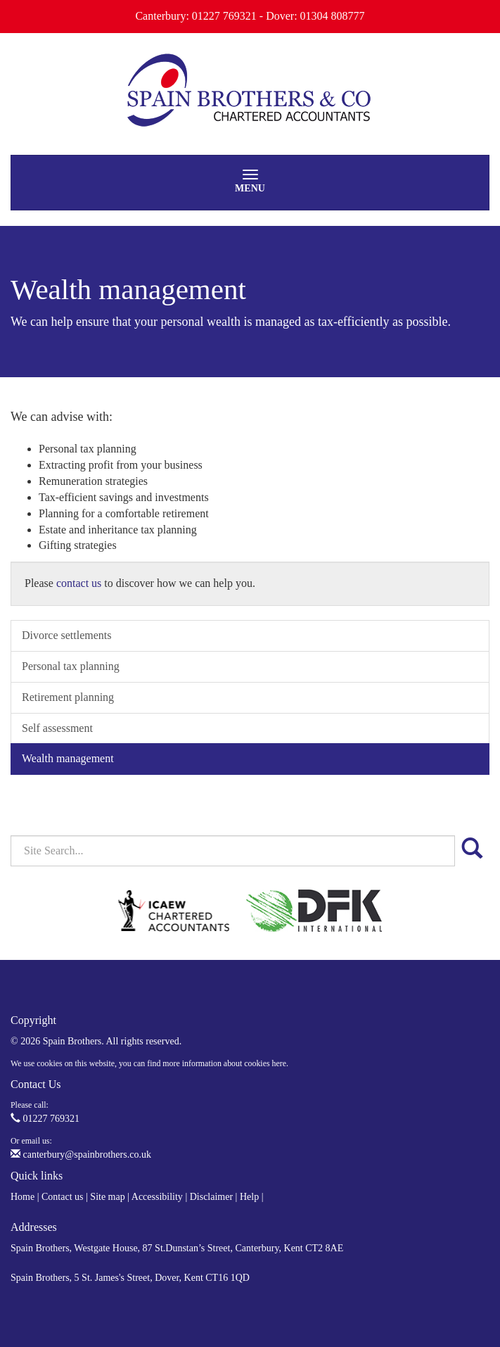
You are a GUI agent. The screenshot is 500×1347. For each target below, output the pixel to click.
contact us (78, 583)
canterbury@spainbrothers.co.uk (81, 1154)
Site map (107, 1196)
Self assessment (57, 728)
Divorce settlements (67, 635)
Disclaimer (211, 1196)
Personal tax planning (71, 666)
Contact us (62, 1196)
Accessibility (157, 1196)
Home (22, 1196)
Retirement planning (68, 697)
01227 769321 (45, 1118)
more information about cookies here (224, 1063)
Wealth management (68, 758)
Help (249, 1196)
